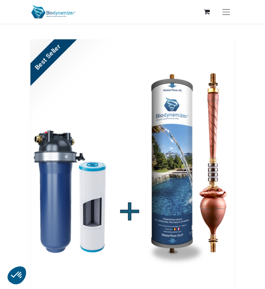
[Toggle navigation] (226, 11)
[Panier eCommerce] (207, 12)
